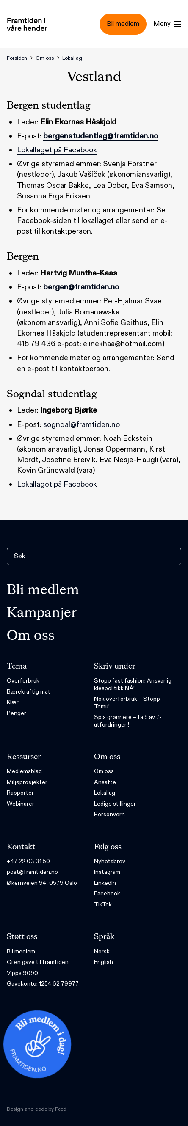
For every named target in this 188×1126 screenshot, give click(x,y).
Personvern (109, 814)
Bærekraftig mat (28, 692)
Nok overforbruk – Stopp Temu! (127, 702)
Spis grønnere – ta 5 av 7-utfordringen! (128, 721)
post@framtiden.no (32, 872)
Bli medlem (43, 590)
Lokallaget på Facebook (57, 150)
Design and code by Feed (36, 1109)
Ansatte (105, 782)
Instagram (107, 872)
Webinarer (20, 804)
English (103, 962)
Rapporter (20, 793)
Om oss (45, 58)
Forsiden (17, 58)
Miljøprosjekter (27, 782)
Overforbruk (23, 681)
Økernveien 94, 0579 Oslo (42, 883)
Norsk (102, 951)
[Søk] (94, 556)
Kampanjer (42, 613)
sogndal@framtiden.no (81, 424)
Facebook (107, 893)
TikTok (103, 904)
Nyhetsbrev (109, 861)
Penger (16, 713)
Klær (13, 702)
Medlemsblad (24, 771)
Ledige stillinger (115, 804)
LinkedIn (105, 883)
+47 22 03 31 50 (28, 861)
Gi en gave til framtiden (38, 962)
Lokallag (72, 58)
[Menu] (167, 24)
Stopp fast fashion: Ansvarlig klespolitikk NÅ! (132, 684)
